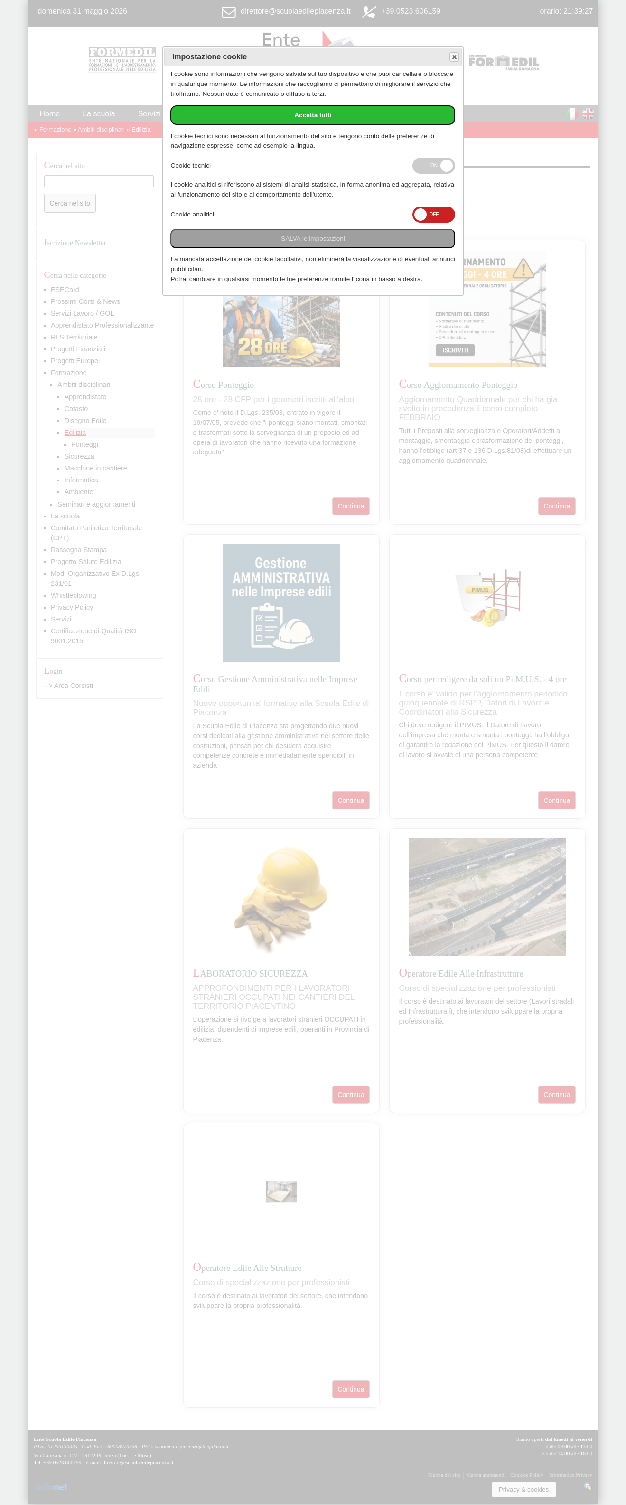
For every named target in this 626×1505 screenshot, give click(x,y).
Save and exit (453, 57)
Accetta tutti (313, 115)
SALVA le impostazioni (313, 238)
